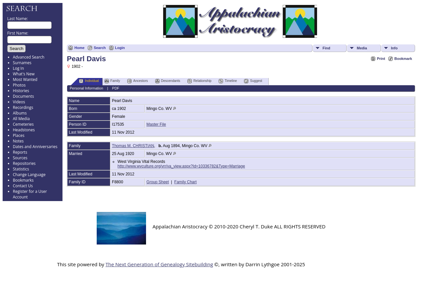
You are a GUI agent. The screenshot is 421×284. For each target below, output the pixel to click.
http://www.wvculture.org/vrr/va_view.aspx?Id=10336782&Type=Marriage (181, 166)
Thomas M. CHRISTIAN (133, 145)
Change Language (29, 174)
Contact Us (23, 186)
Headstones (24, 130)
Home (79, 48)
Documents (23, 96)
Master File (156, 124)
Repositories (24, 163)
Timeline (228, 81)
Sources (20, 158)
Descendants (167, 81)
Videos (19, 102)
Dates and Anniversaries (35, 146)
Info (394, 48)
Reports (20, 152)
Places (18, 135)
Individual (89, 81)
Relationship (199, 81)
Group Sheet (157, 182)
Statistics (21, 169)
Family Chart (185, 182)
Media (362, 48)
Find (326, 48)
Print (381, 59)
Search (100, 48)
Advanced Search (28, 57)
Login (120, 48)
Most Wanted (25, 79)
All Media (21, 118)
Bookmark (403, 59)
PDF (115, 88)
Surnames (22, 62)
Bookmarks (23, 180)
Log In (18, 68)
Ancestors (137, 81)
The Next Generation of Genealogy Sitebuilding (159, 264)
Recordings (23, 107)
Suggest (253, 81)
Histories (21, 90)
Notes (18, 141)
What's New (24, 74)
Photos (19, 85)
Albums (20, 113)
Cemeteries (23, 124)
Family (112, 81)
